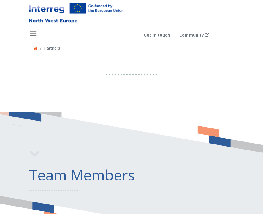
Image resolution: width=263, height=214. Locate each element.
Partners (52, 48)
